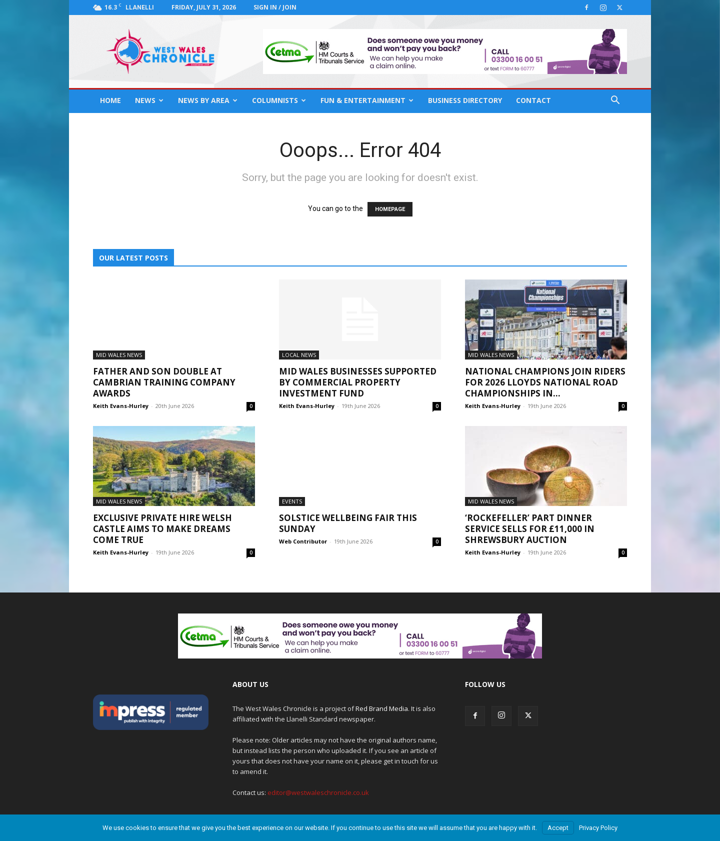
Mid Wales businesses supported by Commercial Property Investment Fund (357, 382)
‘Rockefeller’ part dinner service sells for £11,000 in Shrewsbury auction (529, 529)
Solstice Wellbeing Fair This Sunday (348, 523)
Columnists (279, 100)
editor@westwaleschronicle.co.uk (318, 792)
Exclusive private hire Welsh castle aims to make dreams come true (162, 529)
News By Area (208, 100)
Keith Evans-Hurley (120, 406)
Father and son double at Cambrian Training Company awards (164, 382)
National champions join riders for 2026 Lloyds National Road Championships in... (545, 382)
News (149, 100)
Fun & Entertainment (367, 100)
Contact (533, 100)
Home (110, 100)
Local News (299, 354)
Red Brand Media (382, 708)
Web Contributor (303, 541)
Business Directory (465, 100)
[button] (615, 101)
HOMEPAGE (390, 209)
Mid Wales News (119, 354)
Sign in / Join (275, 7)
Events (292, 501)
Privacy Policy (598, 828)
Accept (558, 828)
